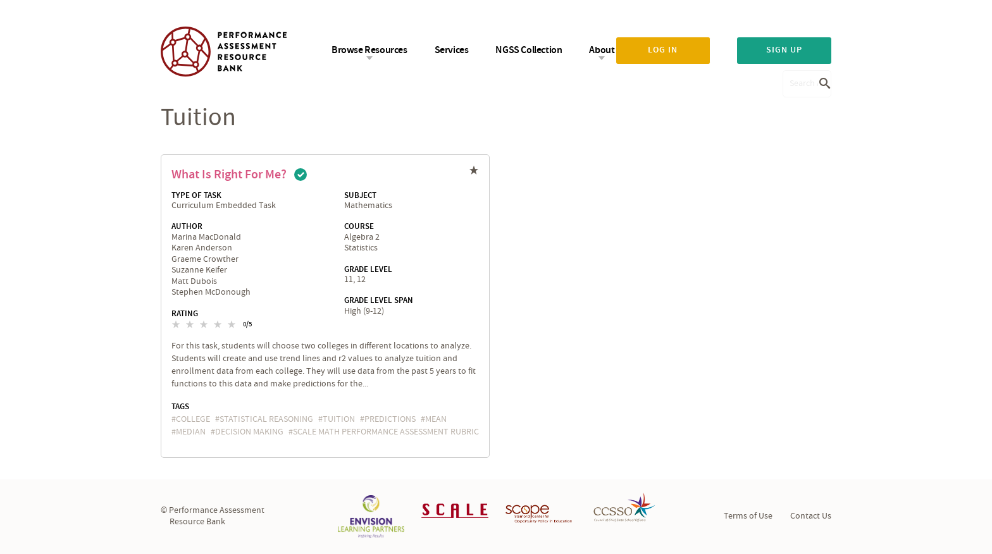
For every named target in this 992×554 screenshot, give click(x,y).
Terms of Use (748, 516)
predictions (390, 419)
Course (359, 226)
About (601, 50)
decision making (249, 432)
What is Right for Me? (229, 174)
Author (186, 226)
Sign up (784, 50)
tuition (339, 419)
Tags (180, 406)
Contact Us (810, 516)
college (193, 419)
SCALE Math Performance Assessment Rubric (386, 432)
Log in (663, 50)
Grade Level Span (378, 300)
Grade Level (368, 269)
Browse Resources (369, 50)
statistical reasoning (266, 419)
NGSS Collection (528, 50)
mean (436, 419)
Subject (360, 195)
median (191, 432)
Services (452, 50)
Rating (184, 314)
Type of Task (196, 195)
